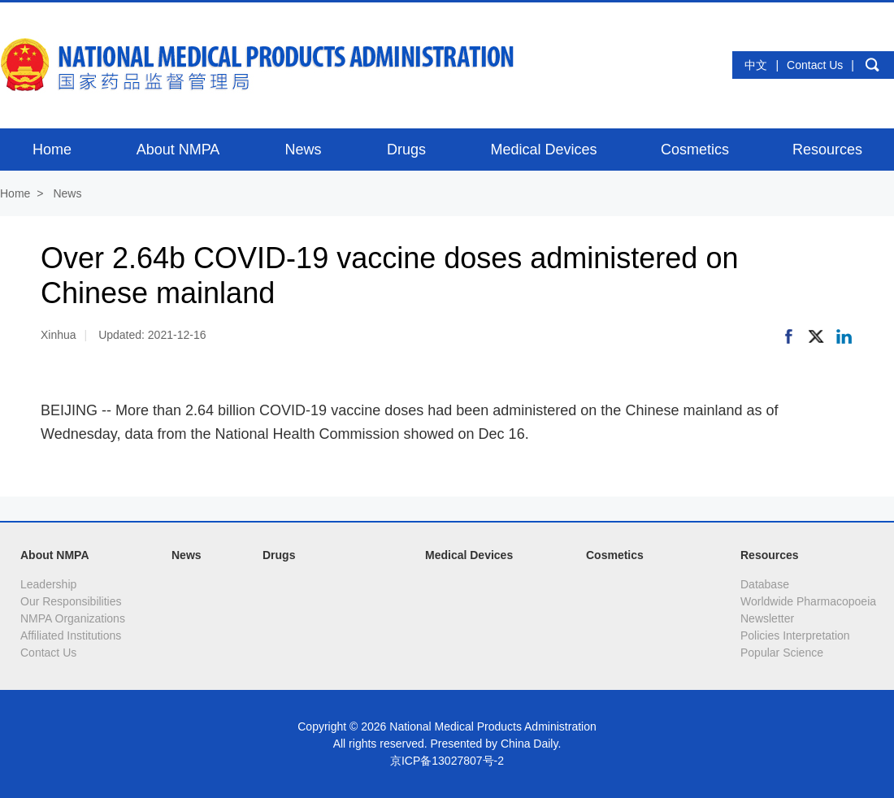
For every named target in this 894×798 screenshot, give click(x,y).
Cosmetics (615, 555)
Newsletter (767, 618)
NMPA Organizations (72, 618)
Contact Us (815, 65)
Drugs (279, 555)
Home (15, 193)
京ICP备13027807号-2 (447, 760)
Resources (769, 555)
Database (764, 584)
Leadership (48, 584)
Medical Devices (469, 555)
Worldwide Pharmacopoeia (808, 601)
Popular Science (781, 652)
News (67, 193)
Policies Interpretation (795, 635)
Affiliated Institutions (70, 635)
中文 (755, 65)
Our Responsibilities (71, 601)
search (872, 65)
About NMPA (54, 555)
